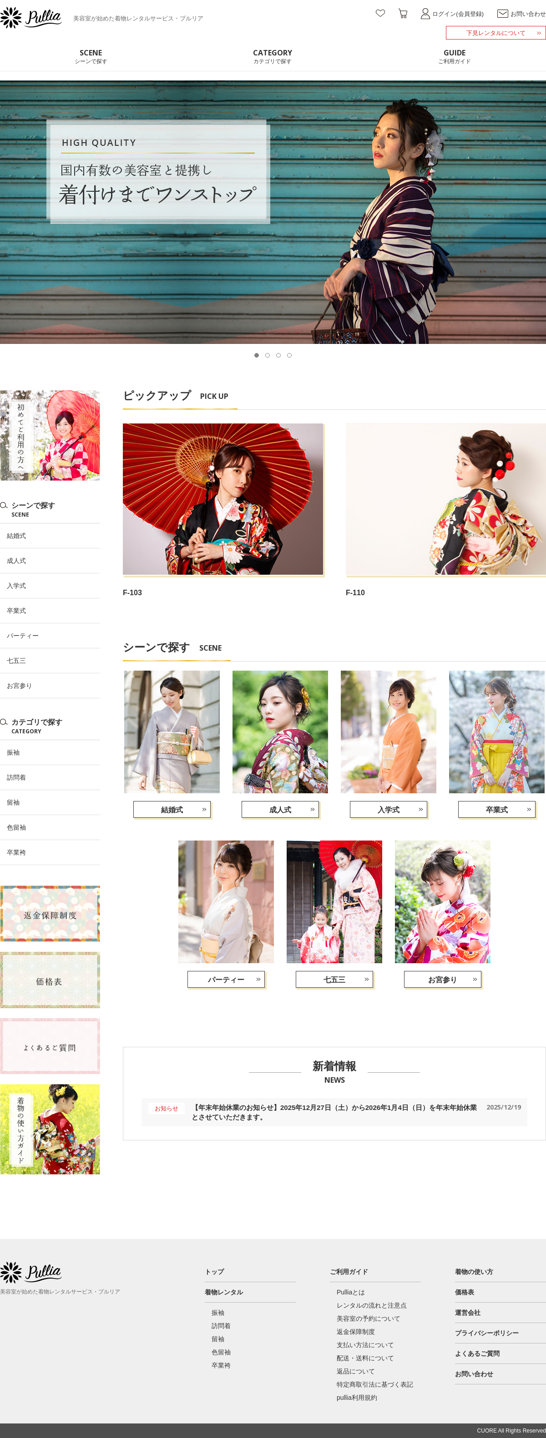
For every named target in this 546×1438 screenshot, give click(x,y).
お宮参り (442, 980)
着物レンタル (224, 1292)
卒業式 (497, 810)
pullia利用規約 (357, 1397)
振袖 (13, 752)
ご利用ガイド (349, 1271)
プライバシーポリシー (487, 1333)
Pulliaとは (351, 1292)
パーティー (226, 980)
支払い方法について (365, 1344)
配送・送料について (365, 1358)
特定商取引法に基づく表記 (375, 1384)
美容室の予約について (368, 1318)
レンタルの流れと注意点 (372, 1305)
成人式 (280, 810)
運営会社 (467, 1312)
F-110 (355, 593)
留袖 (13, 802)
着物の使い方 (474, 1271)
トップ (214, 1271)
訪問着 (16, 777)
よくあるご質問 (477, 1353)
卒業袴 (16, 852)
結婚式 (172, 810)
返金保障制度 (356, 1331)
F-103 (132, 593)
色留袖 (16, 827)
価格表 (464, 1292)
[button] (256, 355)
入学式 (388, 810)
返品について (356, 1371)
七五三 (334, 980)
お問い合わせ (474, 1374)
